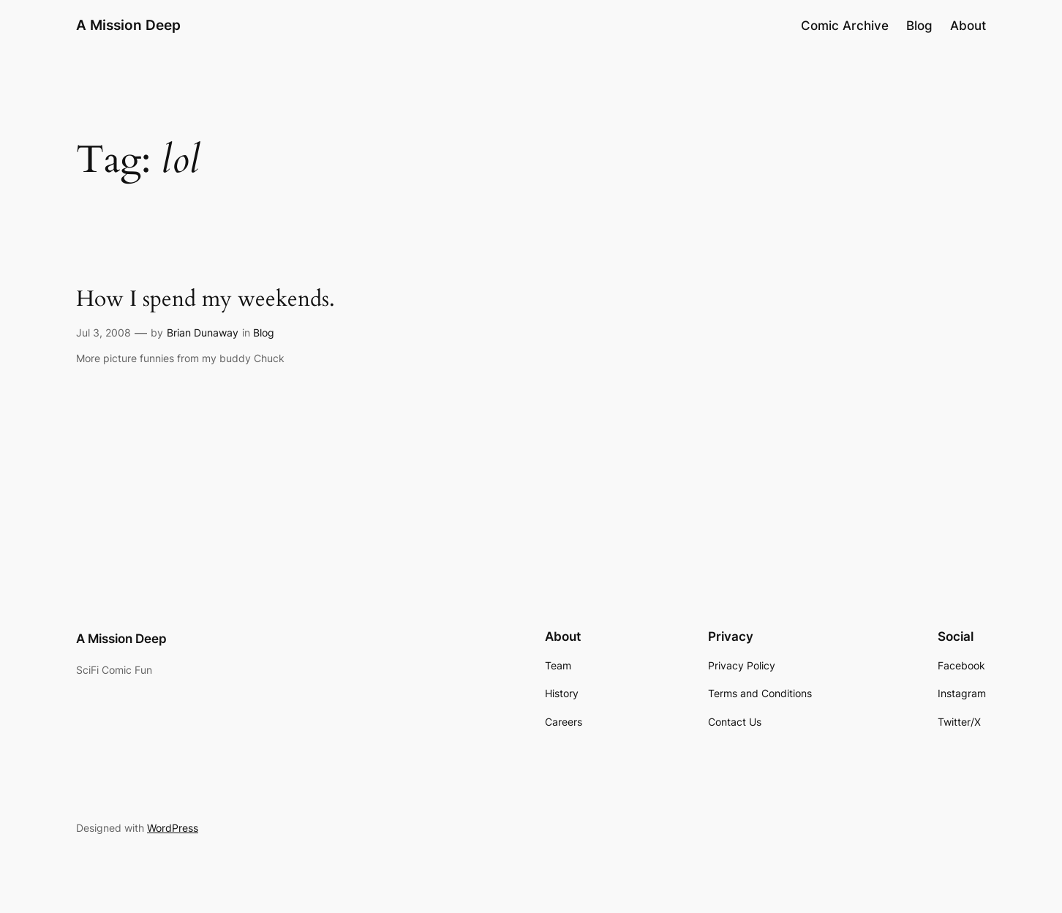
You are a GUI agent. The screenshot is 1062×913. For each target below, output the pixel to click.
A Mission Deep (128, 25)
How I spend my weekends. (205, 300)
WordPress (172, 828)
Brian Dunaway (202, 332)
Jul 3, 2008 (103, 332)
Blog (263, 332)
